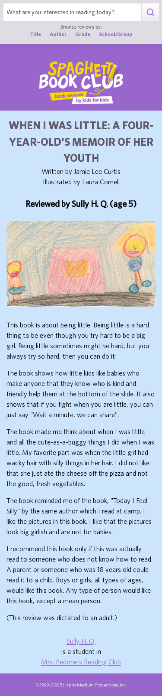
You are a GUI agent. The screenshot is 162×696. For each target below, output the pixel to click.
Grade (82, 34)
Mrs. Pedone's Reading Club (81, 662)
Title (35, 34)
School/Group (115, 34)
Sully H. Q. (81, 641)
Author (58, 34)
